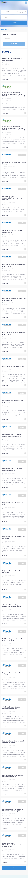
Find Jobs (14, 23)
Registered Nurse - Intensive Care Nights (12, 503)
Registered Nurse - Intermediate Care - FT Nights (13, 537)
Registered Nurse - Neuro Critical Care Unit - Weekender (14, 299)
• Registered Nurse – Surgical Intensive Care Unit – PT (11, 708)
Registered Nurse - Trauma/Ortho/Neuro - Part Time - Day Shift (12, 198)
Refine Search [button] (4, 29)
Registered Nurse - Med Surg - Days (13, 366)
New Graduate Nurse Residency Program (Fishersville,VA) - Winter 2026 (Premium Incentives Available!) (13, 94)
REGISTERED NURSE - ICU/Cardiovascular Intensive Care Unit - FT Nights (12, 844)
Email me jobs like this (9, 34)
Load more (14, 868)
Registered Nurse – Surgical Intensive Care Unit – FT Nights (13, 742)
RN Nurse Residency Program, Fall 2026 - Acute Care (12, 59)
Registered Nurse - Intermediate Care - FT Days (13, 673)
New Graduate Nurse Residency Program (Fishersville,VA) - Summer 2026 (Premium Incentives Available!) (13, 128)
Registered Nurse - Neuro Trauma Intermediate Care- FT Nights (12, 810)
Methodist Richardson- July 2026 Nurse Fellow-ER (12, 231)
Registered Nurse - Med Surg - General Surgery (14, 163)
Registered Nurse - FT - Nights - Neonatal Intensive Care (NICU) (12, 435)
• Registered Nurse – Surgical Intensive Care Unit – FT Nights (11, 605)
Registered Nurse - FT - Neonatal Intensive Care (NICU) (12, 469)
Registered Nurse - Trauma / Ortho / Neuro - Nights (13, 401)
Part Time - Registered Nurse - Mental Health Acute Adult (13, 639)
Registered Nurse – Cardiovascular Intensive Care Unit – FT (12, 776)
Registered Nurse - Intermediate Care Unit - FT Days (13, 265)
